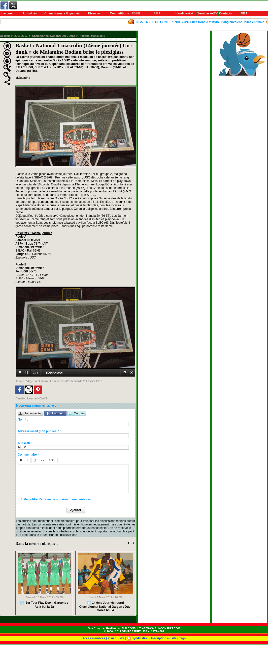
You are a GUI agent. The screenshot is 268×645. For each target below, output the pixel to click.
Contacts (225, 13)
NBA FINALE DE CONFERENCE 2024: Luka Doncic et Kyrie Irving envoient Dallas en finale (203, 22)
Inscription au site (164, 638)
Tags (182, 638)
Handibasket (184, 13)
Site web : (25, 443)
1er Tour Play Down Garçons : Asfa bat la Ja (44, 604)
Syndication (140, 638)
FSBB (136, 13)
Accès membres (93, 638)
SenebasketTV (207, 13)
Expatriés (73, 13)
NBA (244, 13)
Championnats (54, 13)
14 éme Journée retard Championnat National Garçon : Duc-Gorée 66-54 (105, 606)
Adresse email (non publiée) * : (39, 431)
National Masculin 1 (92, 35)
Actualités (30, 13)
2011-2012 (21, 35)
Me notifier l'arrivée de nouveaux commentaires (57, 499)
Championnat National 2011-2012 (53, 35)
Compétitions (119, 13)
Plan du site (116, 638)
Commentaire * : (29, 454)
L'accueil (7, 13)
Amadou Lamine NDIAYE (54, 381)
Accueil (5, 35)
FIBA (157, 13)
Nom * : (23, 419)
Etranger (94, 13)
